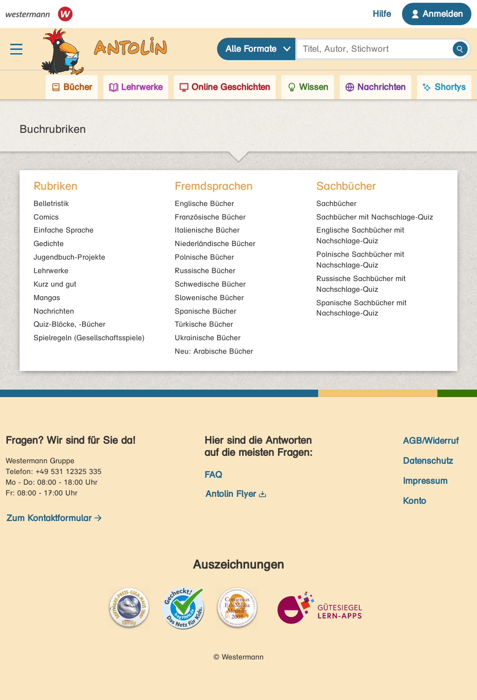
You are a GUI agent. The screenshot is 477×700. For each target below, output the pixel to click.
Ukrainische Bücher (207, 337)
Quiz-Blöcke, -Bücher (69, 324)
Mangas (47, 297)
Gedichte (49, 243)
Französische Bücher (210, 217)
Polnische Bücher (204, 257)
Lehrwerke (51, 270)
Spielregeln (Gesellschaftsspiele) (89, 337)
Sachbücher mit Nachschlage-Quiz (374, 217)
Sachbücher (336, 203)
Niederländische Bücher (215, 243)
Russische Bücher (205, 270)
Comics (46, 217)
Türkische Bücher (204, 324)
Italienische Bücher (207, 230)
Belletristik (51, 203)
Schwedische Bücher (210, 284)
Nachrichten (54, 311)
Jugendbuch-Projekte (69, 257)
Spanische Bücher (205, 311)
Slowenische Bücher (209, 297)
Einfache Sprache (64, 230)
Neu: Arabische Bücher (214, 351)
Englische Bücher (204, 203)
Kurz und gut (55, 284)
